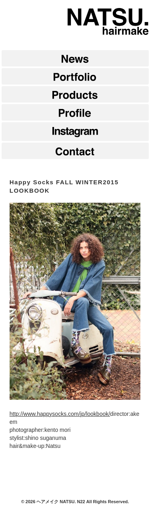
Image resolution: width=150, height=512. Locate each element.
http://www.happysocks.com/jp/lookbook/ (60, 414)
